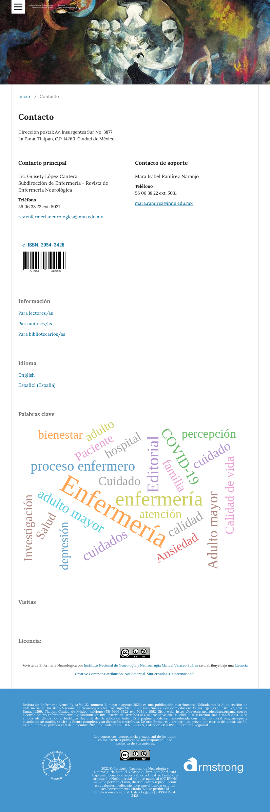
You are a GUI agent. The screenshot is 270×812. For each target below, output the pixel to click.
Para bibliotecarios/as (41, 334)
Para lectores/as (35, 313)
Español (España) (36, 385)
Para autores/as (35, 323)
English (26, 375)
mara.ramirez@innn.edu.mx (164, 203)
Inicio (24, 96)
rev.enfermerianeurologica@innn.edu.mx (60, 217)
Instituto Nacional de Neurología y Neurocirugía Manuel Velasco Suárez (141, 665)
